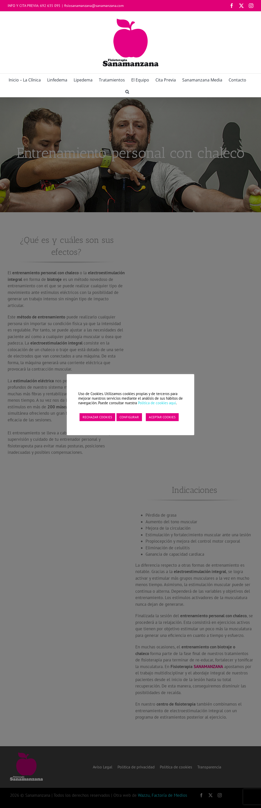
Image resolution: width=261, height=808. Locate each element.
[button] (127, 91)
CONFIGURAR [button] (129, 417)
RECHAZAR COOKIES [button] (97, 417)
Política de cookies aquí (157, 402)
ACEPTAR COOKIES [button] (162, 417)
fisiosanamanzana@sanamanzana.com (94, 5)
